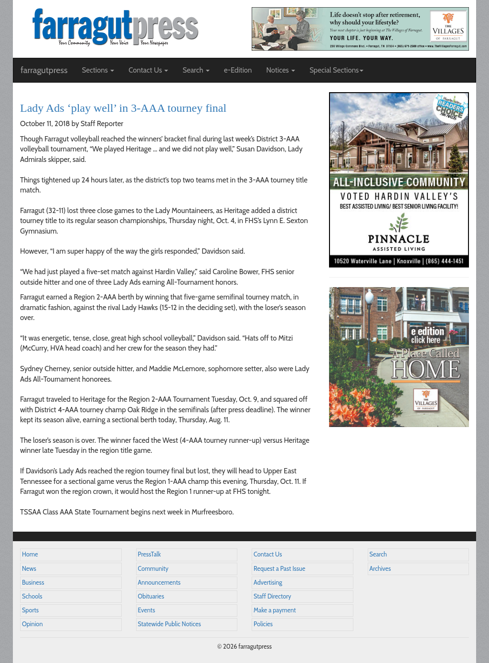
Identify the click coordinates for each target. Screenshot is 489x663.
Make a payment (275, 610)
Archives (380, 568)
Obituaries (151, 596)
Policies (263, 624)
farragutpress (44, 70)
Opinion (32, 624)
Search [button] (196, 70)
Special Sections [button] (336, 70)
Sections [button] (98, 70)
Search (378, 554)
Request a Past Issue (279, 568)
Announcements (159, 582)
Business (33, 582)
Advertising (268, 582)
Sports (30, 610)
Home (30, 554)
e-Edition (238, 70)
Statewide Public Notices (169, 624)
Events (146, 610)
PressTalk (149, 554)
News (29, 568)
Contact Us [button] (148, 70)
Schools (32, 596)
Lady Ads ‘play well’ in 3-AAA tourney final (123, 108)
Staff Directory (272, 596)
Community (153, 568)
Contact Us (268, 554)
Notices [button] (280, 70)
